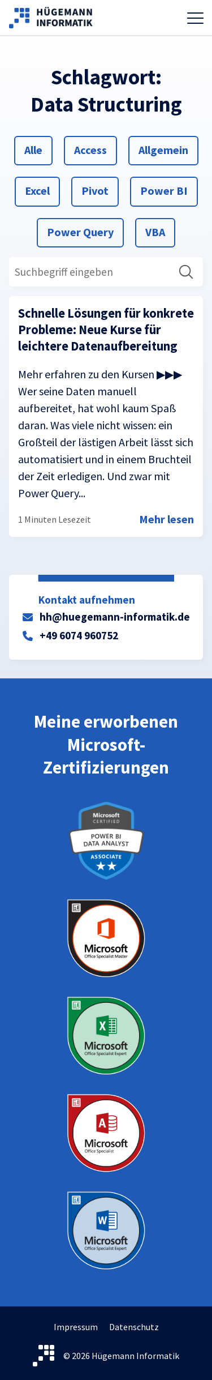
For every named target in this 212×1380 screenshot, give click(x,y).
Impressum (76, 1326)
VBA (158, 231)
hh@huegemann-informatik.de (115, 616)
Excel (38, 190)
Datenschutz (134, 1326)
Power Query (80, 231)
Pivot (95, 190)
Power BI (164, 190)
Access (90, 149)
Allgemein (163, 149)
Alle (37, 149)
